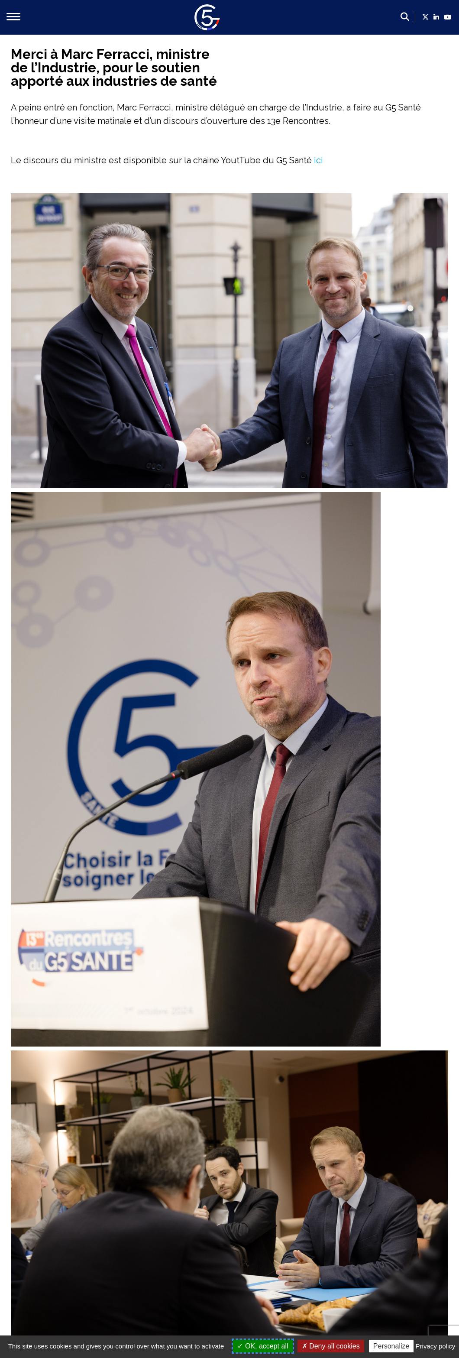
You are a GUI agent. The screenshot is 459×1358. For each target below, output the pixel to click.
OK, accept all (262, 1346)
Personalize (391, 1346)
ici (317, 160)
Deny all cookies (331, 1346)
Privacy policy (436, 1346)
